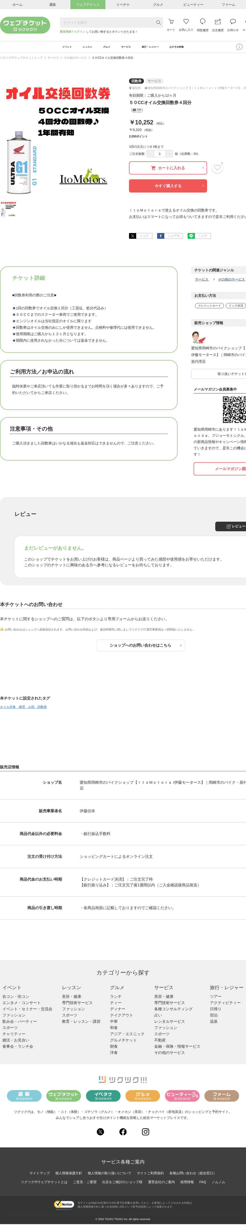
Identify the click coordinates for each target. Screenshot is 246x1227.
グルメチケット (123, 1043)
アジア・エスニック (127, 1037)
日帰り (215, 1012)
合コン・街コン (15, 999)
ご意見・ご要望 (85, 1185)
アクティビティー (225, 1006)
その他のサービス (75, 60)
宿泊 (214, 1018)
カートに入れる (177, 171)
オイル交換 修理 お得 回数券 (23, 710)
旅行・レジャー (227, 990)
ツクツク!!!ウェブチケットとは (44, 1185)
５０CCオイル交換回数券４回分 (112, 60)
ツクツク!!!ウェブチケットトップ (21, 60)
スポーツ (10, 1030)
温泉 (214, 1024)
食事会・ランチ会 (17, 1049)
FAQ (202, 1185)
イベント (12, 990)
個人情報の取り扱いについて (109, 1176)
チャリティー (13, 1037)
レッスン (71, 990)
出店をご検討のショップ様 (122, 1185)
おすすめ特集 (195, 48)
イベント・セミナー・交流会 (27, 1012)
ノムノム (218, 1185)
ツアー (215, 999)
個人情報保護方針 (68, 1176)
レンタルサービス (169, 1024)
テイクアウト (121, 1018)
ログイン (79, 31)
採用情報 (187, 1185)
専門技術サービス (77, 1006)
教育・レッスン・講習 (81, 1024)
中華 (114, 1024)
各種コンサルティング (173, 1012)
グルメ (117, 990)
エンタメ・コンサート (21, 1006)
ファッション (13, 1018)
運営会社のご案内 (161, 1185)
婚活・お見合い (15, 1043)
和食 (114, 1030)
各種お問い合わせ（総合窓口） (192, 1176)
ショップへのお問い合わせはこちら (145, 648)
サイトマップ (40, 1176)
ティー (116, 1006)
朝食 (114, 1049)
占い (158, 1018)
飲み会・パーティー (19, 1024)
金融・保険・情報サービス (177, 1049)
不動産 (160, 1043)
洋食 (114, 1055)
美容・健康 (71, 999)
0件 (137, 113)
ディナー (117, 1012)
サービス (53, 60)
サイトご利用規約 (150, 1176)
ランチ (116, 999)
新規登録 (65, 31)
